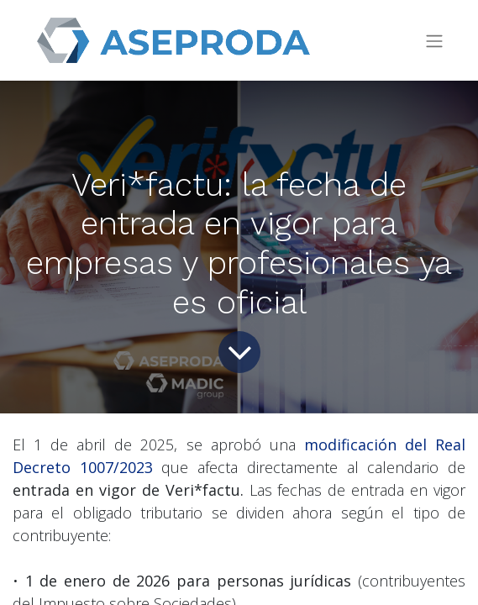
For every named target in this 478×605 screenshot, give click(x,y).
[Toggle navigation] (434, 41)
